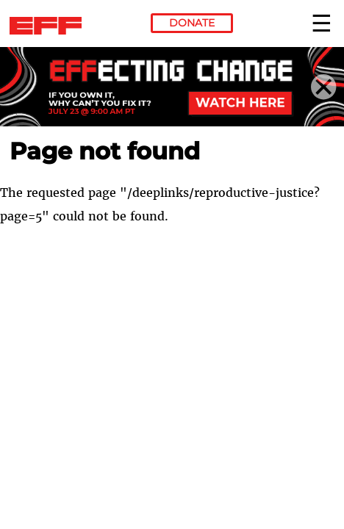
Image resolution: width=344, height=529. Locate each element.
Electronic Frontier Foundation (50, 26)
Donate (192, 23)
